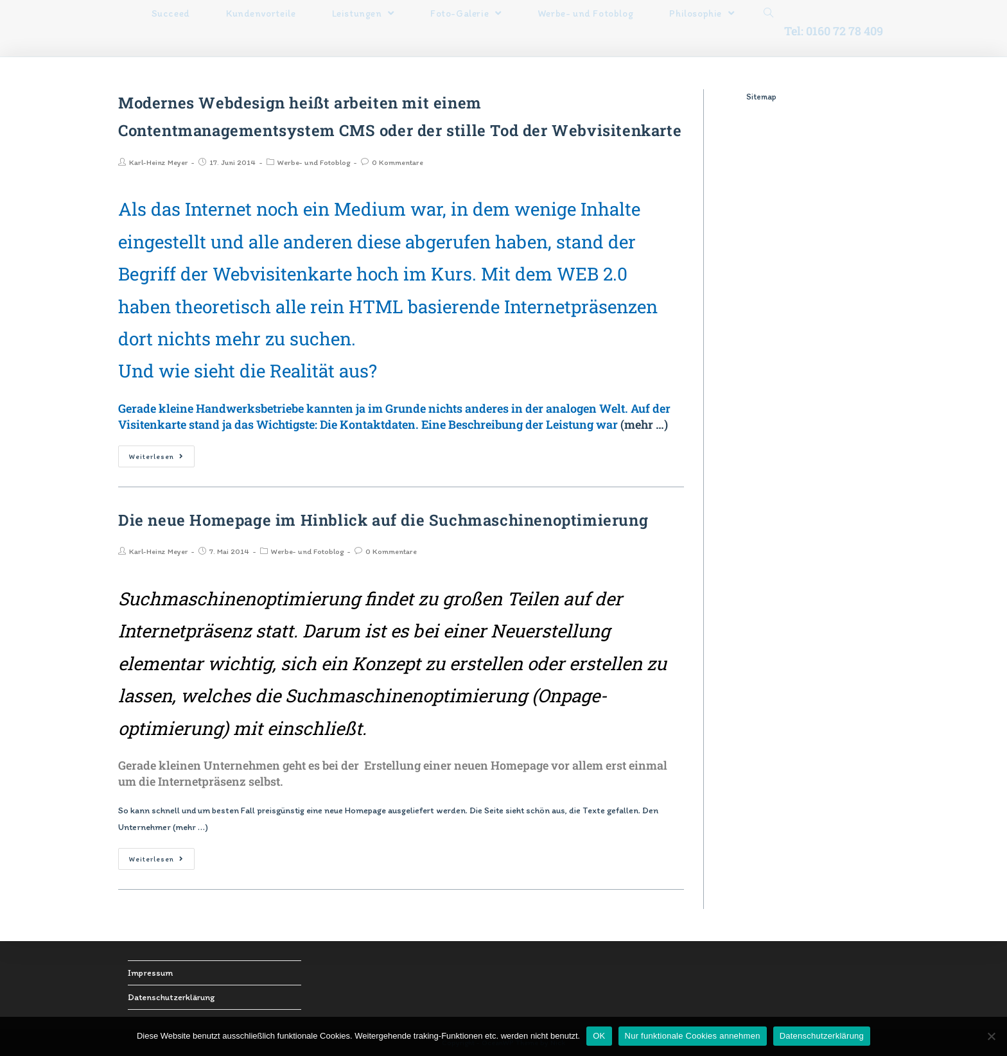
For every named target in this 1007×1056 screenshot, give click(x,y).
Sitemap (761, 96)
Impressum (150, 972)
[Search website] (768, 13)
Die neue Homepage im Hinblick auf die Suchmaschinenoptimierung (383, 520)
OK (599, 1036)
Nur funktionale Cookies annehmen (692, 1036)
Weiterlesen (156, 457)
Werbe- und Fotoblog (313, 162)
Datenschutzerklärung (171, 997)
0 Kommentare (397, 162)
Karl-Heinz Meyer (158, 162)
